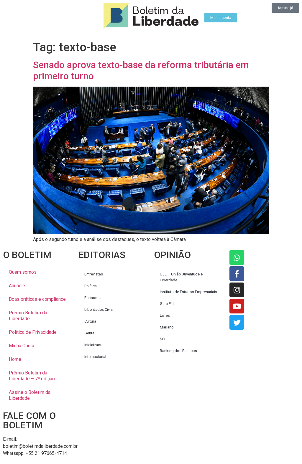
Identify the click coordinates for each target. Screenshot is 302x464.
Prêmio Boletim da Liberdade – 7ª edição (32, 376)
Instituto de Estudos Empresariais (188, 292)
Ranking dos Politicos (178, 351)
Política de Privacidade (33, 332)
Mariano (167, 327)
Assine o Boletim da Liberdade (29, 395)
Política (90, 286)
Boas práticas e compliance (37, 299)
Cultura (90, 321)
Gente (89, 333)
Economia (92, 297)
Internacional (95, 356)
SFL (163, 339)
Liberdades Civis (98, 309)
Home (15, 359)
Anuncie (17, 285)
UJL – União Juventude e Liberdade (181, 277)
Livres (165, 315)
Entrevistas (93, 274)
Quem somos (23, 272)
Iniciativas (92, 345)
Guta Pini (167, 303)
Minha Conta (21, 346)
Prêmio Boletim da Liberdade (28, 315)
